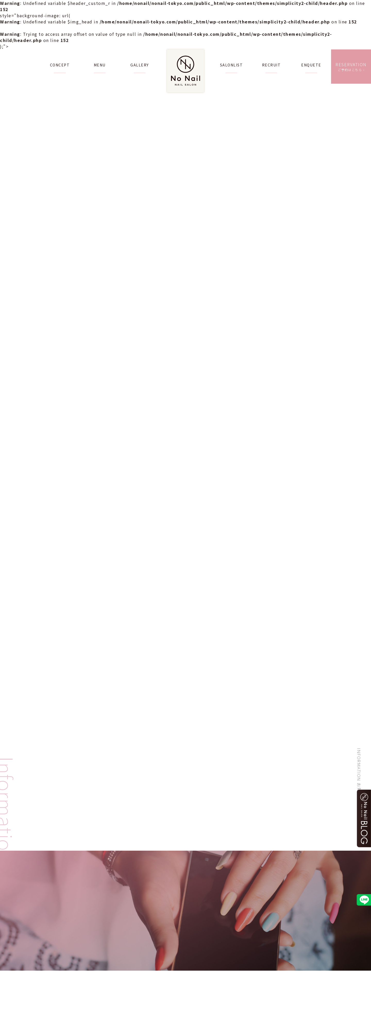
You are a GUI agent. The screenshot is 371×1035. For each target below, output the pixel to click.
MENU (100, 64)
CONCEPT (60, 64)
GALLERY (139, 64)
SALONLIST (231, 64)
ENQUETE (311, 64)
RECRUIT (271, 64)
